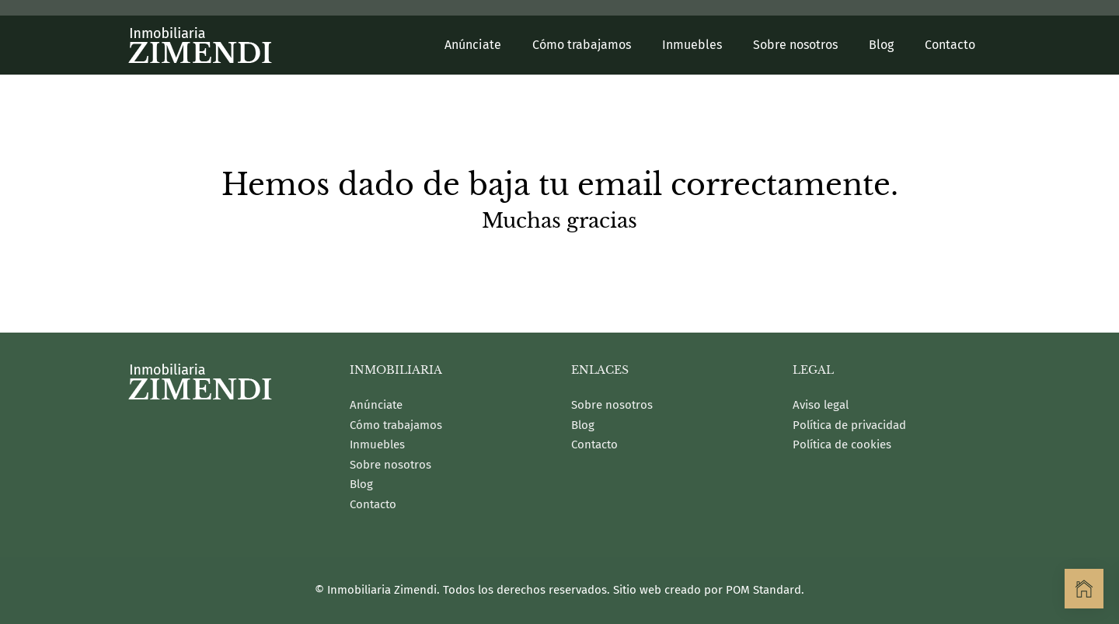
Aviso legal (821, 405)
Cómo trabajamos (396, 425)
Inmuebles (377, 444)
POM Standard (763, 590)
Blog (361, 484)
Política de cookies (842, 444)
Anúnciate (376, 405)
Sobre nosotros (390, 465)
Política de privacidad (849, 425)
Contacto (373, 504)
